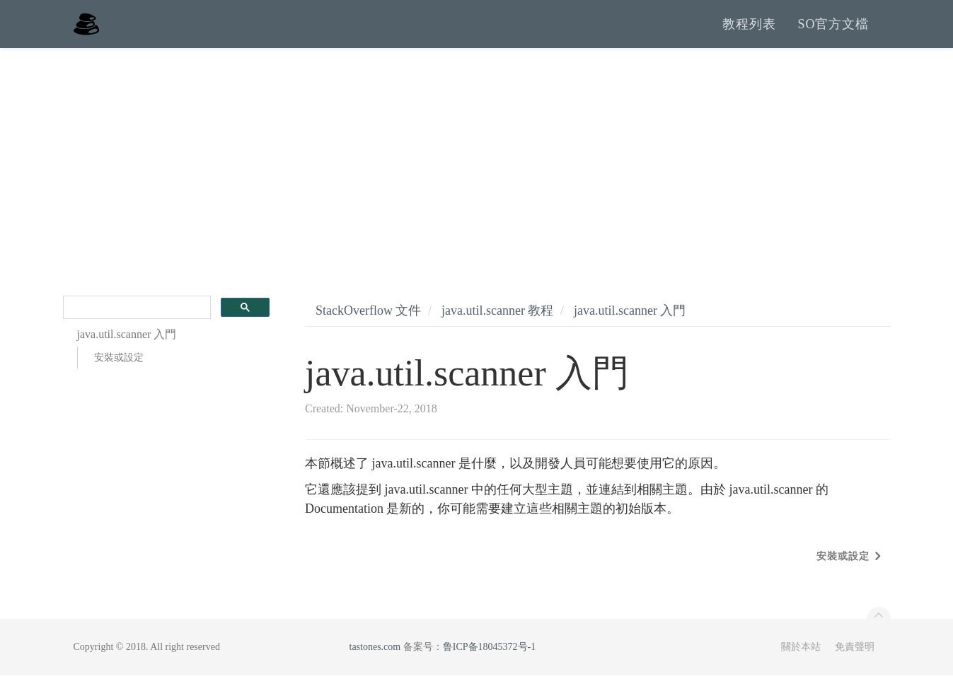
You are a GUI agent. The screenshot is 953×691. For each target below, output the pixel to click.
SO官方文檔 (833, 32)
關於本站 (801, 662)
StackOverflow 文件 (368, 326)
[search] (136, 323)
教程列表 (749, 32)
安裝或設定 (119, 373)
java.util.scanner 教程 (497, 326)
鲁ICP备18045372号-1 (489, 662)
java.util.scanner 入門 (630, 326)
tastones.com (375, 662)
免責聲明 (854, 662)
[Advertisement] (476, 170)
